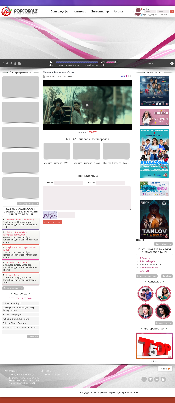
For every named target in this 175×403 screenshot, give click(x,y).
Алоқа (118, 11)
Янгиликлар (100, 11)
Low (84, 65)
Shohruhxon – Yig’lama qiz (17, 262)
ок (171, 11)
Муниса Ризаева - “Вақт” (87, 163)
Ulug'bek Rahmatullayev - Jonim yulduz (19, 248)
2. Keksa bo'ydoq (148, 261)
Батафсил (167, 276)
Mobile (95, 65)
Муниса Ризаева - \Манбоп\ (59, 163)
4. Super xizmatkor (149, 267)
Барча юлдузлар (163, 323)
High (89, 65)
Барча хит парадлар (146, 276)
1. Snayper (145, 258)
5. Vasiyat (144, 270)
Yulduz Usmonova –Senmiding (19, 219)
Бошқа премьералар (28, 203)
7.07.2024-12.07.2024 (20, 298)
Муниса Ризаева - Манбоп (117, 163)
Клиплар (79, 11)
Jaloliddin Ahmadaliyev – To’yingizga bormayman (16, 233)
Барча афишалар (163, 244)
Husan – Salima (12, 275)
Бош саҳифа (59, 11)
